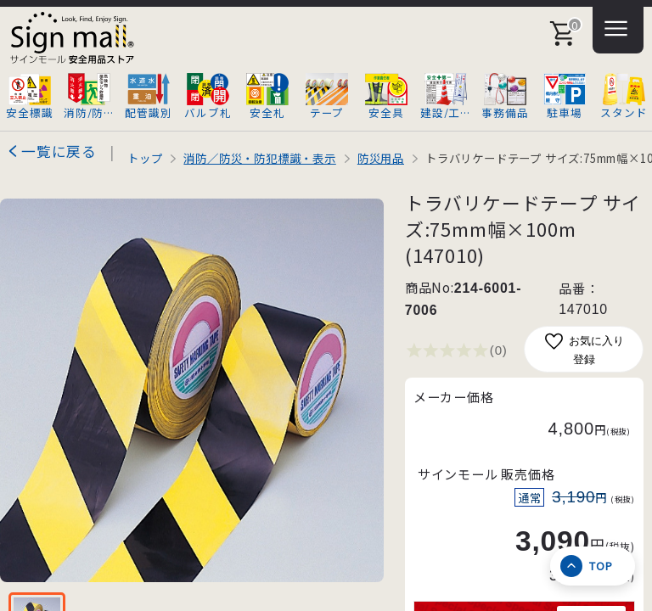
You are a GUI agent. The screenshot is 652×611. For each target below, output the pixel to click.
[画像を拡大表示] (192, 390)
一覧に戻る (59, 151)
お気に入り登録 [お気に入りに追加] (583, 348)
